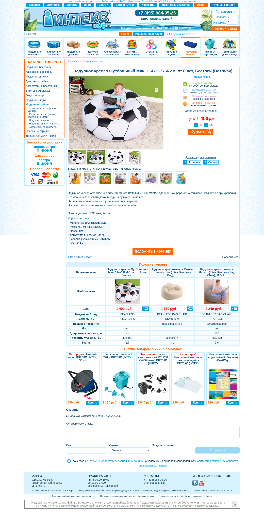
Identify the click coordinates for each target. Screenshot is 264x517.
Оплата (72, 4)
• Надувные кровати (38, 120)
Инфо (88, 4)
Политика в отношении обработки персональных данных (127, 496)
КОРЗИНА (227, 12)
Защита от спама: (163, 445)
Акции (201, 4)
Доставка (53, 4)
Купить (92, 402)
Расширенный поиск (148, 34)
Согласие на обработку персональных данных (114, 461)
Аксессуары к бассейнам (112, 42)
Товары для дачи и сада (229, 42)
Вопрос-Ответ (125, 4)
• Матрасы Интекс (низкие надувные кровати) (42, 115)
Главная (34, 4)
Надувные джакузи (73, 42)
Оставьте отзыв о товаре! (201, 110)
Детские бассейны (93, 42)
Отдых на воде (151, 42)
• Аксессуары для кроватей (42, 127)
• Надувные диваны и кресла (43, 123)
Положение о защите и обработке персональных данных (185, 496)
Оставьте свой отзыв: (79, 423)
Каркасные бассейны (54, 42)
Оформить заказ (226, 28)
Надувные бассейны (34, 42)
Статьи (103, 4)
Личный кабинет (224, 4)
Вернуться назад (80, 257)
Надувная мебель (191, 42)
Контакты (148, 4)
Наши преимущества (176, 4)
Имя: (69, 445)
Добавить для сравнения (200, 157)
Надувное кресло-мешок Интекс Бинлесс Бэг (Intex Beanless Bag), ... (172, 272)
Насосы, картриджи (210, 42)
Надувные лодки (171, 42)
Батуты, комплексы (132, 42)
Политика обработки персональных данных (195, 505)
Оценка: (114, 445)
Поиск (125, 34)
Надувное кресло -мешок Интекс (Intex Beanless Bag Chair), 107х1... (217, 272)
